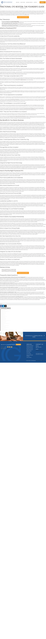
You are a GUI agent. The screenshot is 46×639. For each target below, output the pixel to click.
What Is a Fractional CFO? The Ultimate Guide (9, 271)
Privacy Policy (43, 364)
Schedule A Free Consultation (23, 17)
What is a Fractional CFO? (8, 28)
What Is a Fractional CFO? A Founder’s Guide (9, 269)
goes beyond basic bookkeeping (29, 108)
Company (35, 2)
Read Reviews (3, 352)
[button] (44, 2)
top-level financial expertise (14, 99)
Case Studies (22, 2)
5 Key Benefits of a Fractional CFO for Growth (9, 270)
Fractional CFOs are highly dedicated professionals (17, 116)
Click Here (18, 348)
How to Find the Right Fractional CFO (11, 171)
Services (17, 2)
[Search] (45, 304)
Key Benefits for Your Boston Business (12, 120)
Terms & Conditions (38, 364)
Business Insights (29, 2)
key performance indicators (23, 263)
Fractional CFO (22, 277)
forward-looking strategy (15, 21)
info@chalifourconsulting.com (40, 354)
